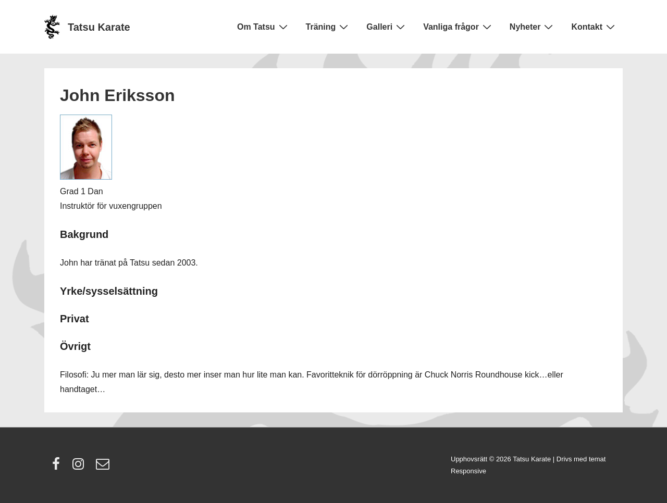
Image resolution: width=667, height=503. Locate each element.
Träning (328, 26)
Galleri (386, 26)
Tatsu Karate (99, 27)
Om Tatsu (263, 26)
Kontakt (594, 26)
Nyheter (533, 26)
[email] (104, 467)
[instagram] (80, 467)
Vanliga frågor (458, 26)
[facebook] (58, 467)
